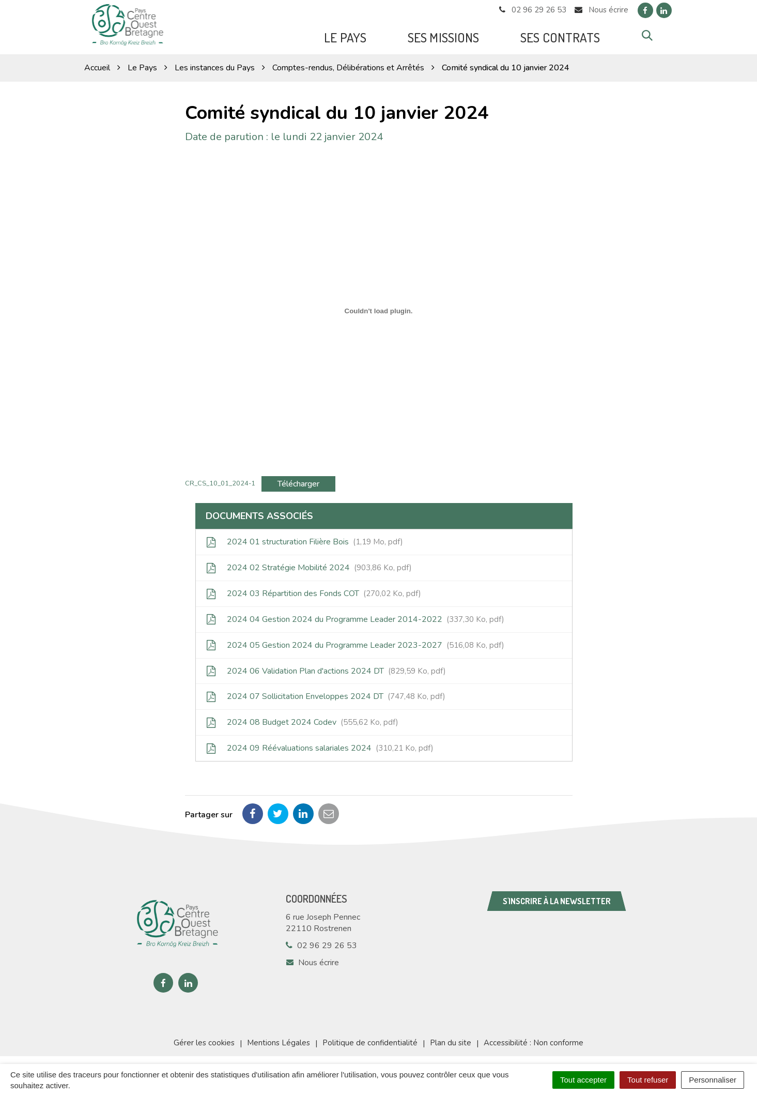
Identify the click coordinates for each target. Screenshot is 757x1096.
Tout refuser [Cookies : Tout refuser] (647, 1079)
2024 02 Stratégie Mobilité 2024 (309, 565)
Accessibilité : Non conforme (533, 1040)
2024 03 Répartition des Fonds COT (313, 591)
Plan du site (450, 1040)
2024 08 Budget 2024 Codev (302, 719)
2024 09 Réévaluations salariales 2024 (320, 745)
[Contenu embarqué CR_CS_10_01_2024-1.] (379, 308)
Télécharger (298, 480)
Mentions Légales (278, 1040)
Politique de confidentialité (370, 1040)
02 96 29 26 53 (321, 943)
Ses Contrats (560, 36)
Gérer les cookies (204, 1040)
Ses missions (443, 36)
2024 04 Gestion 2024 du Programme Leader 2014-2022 (355, 616)
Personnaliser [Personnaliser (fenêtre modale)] (712, 1079)
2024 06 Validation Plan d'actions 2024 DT (326, 668)
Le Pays (345, 36)
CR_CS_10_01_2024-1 (220, 480)
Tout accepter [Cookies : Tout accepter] (583, 1079)
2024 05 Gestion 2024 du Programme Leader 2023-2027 (355, 642)
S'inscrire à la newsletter (557, 898)
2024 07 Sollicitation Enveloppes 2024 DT (325, 693)
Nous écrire (312, 960)
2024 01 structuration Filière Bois (304, 539)
